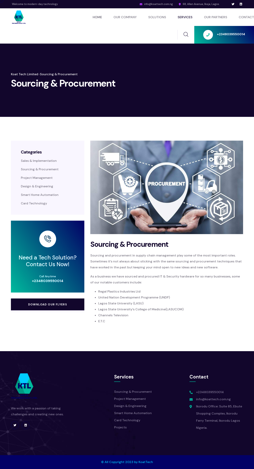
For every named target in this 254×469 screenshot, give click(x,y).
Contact (246, 17)
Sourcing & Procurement (40, 169)
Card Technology (34, 203)
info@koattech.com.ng (158, 4)
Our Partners (215, 17)
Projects (120, 427)
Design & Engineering (37, 186)
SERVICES (185, 17)
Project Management (37, 178)
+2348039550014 (47, 280)
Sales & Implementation (39, 161)
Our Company (125, 17)
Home (97, 17)
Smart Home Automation (40, 195)
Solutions (157, 17)
